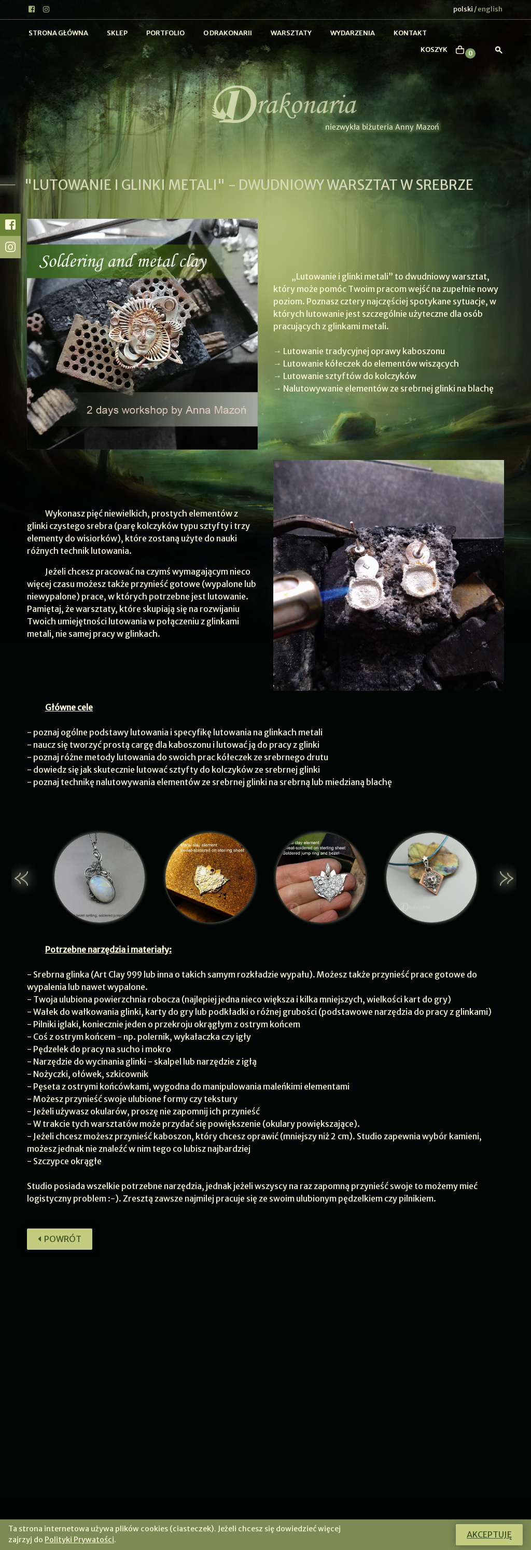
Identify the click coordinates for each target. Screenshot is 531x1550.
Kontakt (410, 33)
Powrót (59, 1239)
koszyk (434, 49)
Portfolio (165, 33)
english (490, 9)
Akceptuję (489, 1534)
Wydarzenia (352, 33)
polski (463, 9)
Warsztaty (291, 33)
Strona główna (58, 33)
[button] (27, 878)
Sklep (117, 33)
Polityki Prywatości (79, 1539)
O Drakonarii (227, 33)
